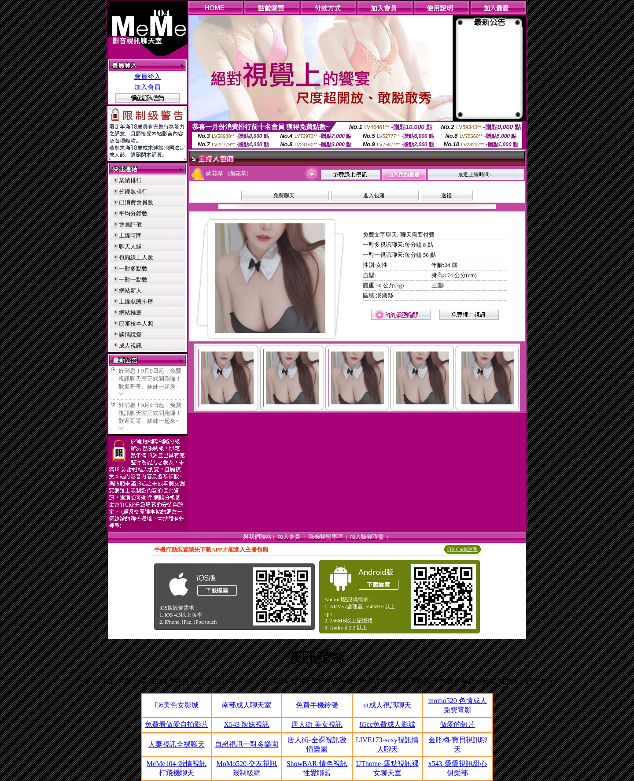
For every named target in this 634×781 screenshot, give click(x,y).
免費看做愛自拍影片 (176, 724)
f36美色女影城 (176, 705)
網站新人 (130, 290)
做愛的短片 (457, 724)
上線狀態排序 (136, 301)
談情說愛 (130, 334)
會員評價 (130, 224)
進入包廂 (373, 195)
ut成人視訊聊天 (387, 705)
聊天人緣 (130, 246)
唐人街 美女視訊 (317, 724)
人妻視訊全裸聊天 (176, 744)
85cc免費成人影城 (387, 724)
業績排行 (130, 180)
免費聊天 (284, 195)
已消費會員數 (136, 202)
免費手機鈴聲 (317, 705)
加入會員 (147, 87)
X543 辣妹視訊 (247, 724)
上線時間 (130, 235)
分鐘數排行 (133, 191)
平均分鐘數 (133, 213)
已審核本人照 (136, 323)
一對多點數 (133, 268)
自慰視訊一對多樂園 (246, 744)
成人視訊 (130, 345)
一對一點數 (133, 279)
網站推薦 (130, 312)
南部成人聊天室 (246, 705)
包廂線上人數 (136, 257)
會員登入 (147, 76)
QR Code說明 (462, 549)
